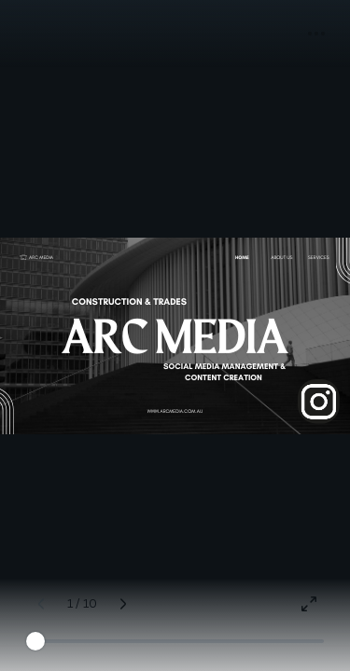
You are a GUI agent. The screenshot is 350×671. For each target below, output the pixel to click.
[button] (316, 33)
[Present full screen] (309, 604)
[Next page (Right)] (123, 604)
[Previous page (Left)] (41, 604)
